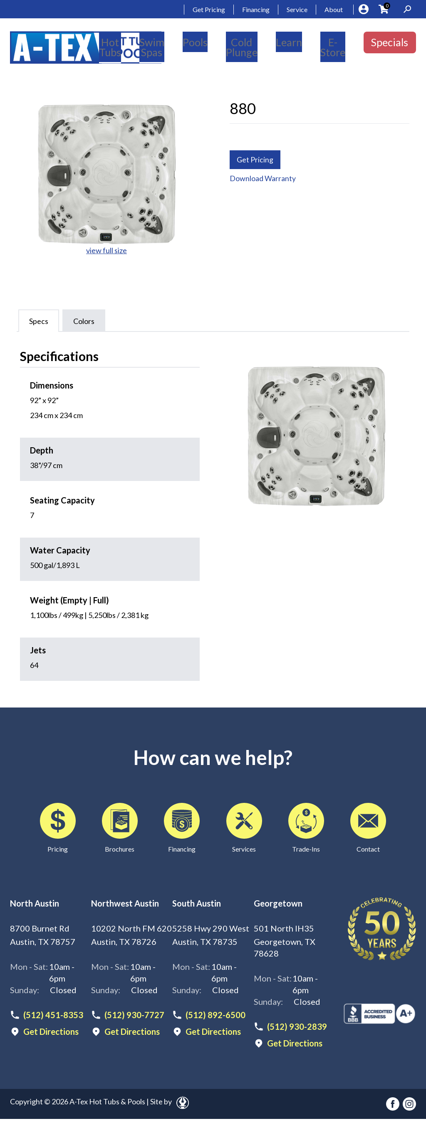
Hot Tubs (110, 47)
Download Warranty (263, 178)
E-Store (332, 47)
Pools (195, 42)
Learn (289, 42)
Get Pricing (209, 9)
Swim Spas (151, 47)
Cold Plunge (242, 47)
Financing (256, 9)
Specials (389, 42)
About (333, 9)
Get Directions (51, 1031)
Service (297, 9)
